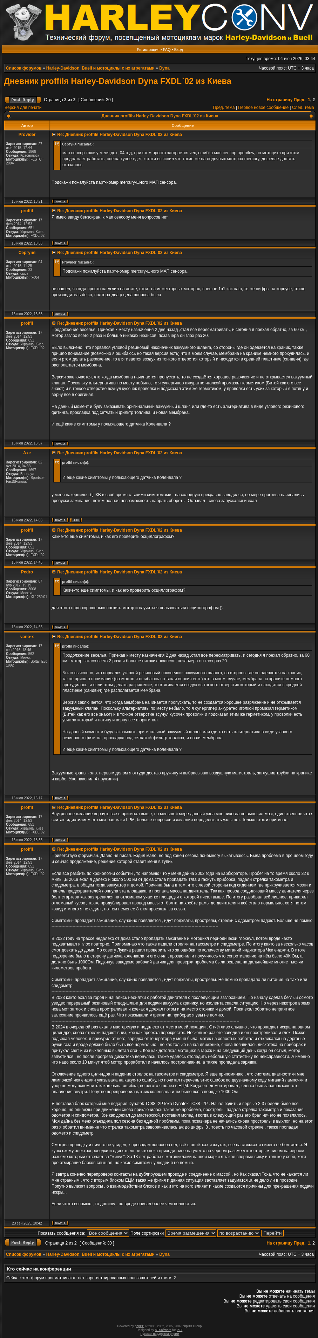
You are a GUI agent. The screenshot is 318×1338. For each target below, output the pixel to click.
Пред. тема (224, 107)
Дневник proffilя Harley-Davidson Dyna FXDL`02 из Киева (117, 81)
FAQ (167, 49)
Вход (178, 49)
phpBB (139, 1326)
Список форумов (23, 68)
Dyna (164, 68)
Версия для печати (23, 107)
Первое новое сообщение (263, 107)
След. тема (303, 107)
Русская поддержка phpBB (160, 1334)
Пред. (300, 99)
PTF (179, 1330)
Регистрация (148, 49)
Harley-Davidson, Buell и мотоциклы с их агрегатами (100, 68)
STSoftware (163, 1330)
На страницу (279, 99)
